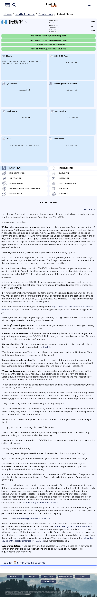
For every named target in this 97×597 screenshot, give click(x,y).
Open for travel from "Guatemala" (21, 188)
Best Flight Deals (48, 581)
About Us (31, 576)
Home (8, 14)
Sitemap (82, 576)
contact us (27, 594)
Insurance (59, 193)
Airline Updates (62, 168)
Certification (11, 178)
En (89, 5)
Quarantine (60, 173)
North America (25, 14)
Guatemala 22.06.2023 (16, 22)
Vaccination (60, 178)
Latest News (11, 168)
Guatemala (46, 14)
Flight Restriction (63, 183)
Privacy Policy (48, 576)
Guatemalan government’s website (40, 502)
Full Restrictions (14, 173)
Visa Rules (59, 188)
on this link (45, 347)
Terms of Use (14, 576)
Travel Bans (51, 5)
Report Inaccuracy (65, 576)
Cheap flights (12, 193)
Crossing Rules (12, 183)
